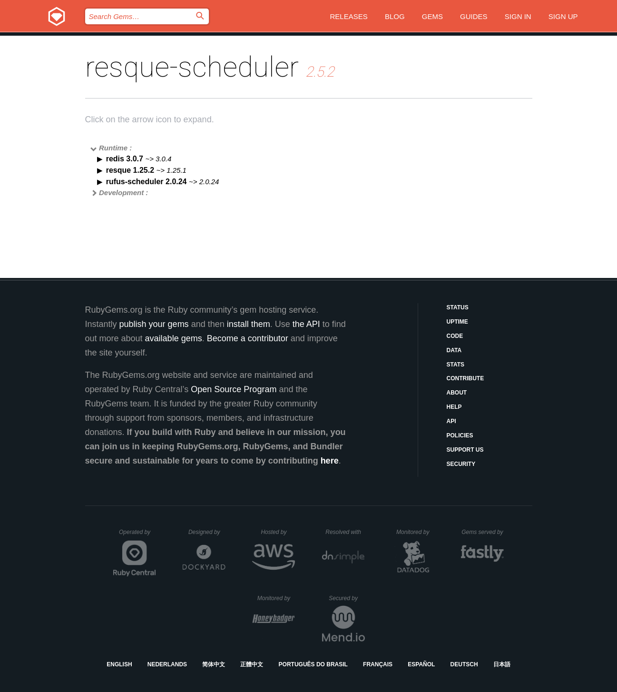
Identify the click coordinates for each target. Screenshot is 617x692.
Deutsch (464, 664)
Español (421, 664)
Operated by (137, 535)
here (330, 460)
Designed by (206, 532)
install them (248, 324)
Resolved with (344, 532)
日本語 (501, 664)
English (119, 664)
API (451, 421)
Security (461, 464)
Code (455, 336)
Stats (456, 364)
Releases (349, 16)
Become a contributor (247, 338)
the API (306, 324)
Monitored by (415, 532)
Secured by (346, 598)
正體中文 (251, 664)
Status (458, 307)
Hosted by (278, 532)
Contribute (465, 378)
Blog (395, 16)
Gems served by (482, 532)
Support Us (465, 449)
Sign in (518, 16)
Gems (432, 16)
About (457, 392)
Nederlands (167, 664)
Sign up (563, 16)
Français (377, 664)
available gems (173, 338)
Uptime (457, 321)
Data (454, 350)
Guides (474, 16)
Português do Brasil (313, 664)
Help (454, 407)
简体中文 (213, 664)
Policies (460, 435)
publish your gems (154, 324)
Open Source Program (233, 389)
